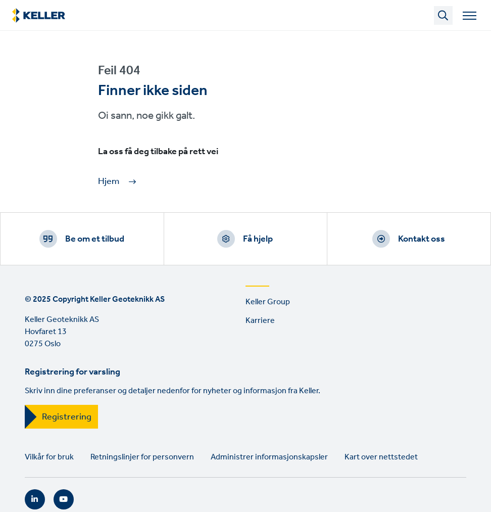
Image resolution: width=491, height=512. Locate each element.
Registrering (66, 417)
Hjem (108, 182)
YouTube (64, 499)
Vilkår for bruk (49, 457)
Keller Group (267, 302)
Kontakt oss (421, 239)
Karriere (260, 321)
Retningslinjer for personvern (142, 457)
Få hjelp (258, 239)
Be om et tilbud (94, 239)
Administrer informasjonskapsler (269, 457)
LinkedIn (35, 499)
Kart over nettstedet (381, 457)
